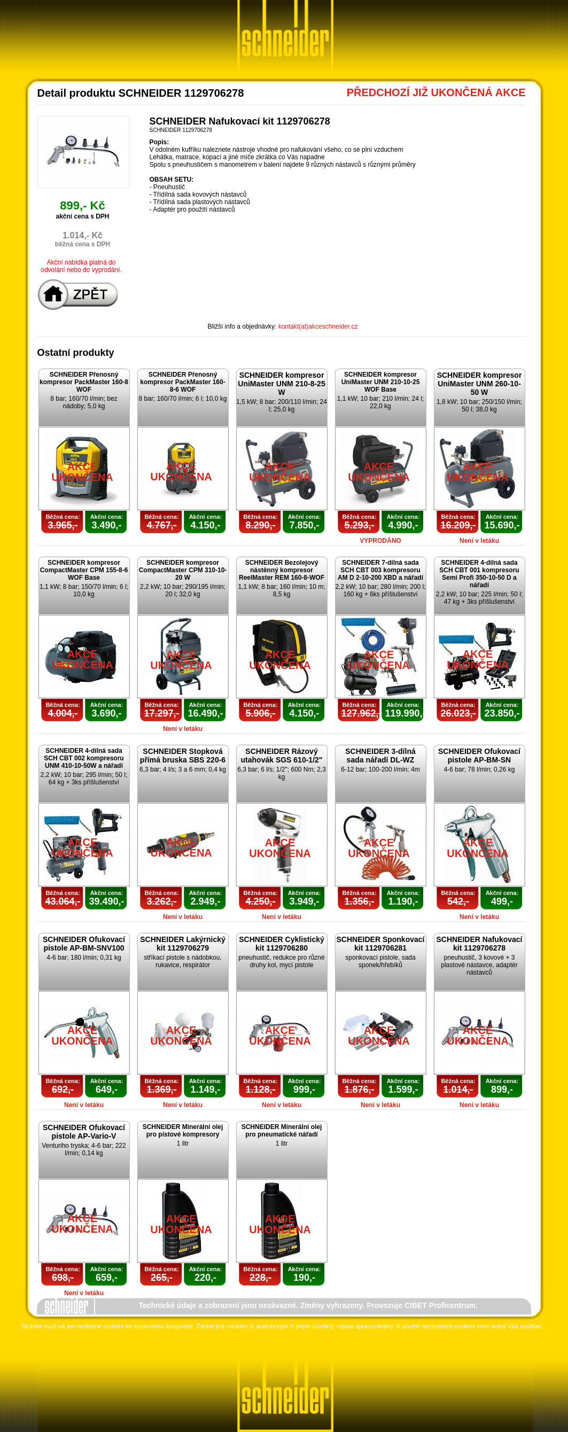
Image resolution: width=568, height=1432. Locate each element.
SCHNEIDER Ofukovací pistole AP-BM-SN (479, 755)
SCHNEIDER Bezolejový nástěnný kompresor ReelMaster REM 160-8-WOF (281, 570)
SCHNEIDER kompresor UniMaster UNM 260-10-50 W (479, 383)
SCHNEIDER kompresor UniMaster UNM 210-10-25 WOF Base (380, 382)
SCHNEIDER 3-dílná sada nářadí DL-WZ (380, 755)
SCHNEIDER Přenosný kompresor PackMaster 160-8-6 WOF (182, 382)
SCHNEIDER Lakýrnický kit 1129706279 (182, 943)
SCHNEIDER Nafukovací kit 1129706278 (479, 943)
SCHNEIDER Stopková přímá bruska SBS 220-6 (182, 755)
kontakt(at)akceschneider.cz (318, 326)
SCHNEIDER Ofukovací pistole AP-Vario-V (84, 1131)
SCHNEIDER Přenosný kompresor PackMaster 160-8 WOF (84, 382)
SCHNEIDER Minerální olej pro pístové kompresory (183, 1130)
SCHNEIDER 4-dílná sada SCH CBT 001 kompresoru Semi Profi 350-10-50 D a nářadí (479, 574)
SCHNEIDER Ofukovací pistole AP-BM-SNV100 (84, 943)
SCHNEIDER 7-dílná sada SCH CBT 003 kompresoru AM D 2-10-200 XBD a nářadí (380, 570)
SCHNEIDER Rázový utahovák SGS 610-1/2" (282, 755)
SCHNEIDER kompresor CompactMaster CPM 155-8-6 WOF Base (84, 570)
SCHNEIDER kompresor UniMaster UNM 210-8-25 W (281, 383)
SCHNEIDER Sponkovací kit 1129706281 (381, 943)
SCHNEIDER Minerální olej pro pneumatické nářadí (282, 1130)
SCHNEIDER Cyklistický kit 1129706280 (281, 943)
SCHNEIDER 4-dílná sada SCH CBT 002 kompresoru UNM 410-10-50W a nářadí (83, 758)
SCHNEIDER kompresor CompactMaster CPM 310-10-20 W (183, 570)
